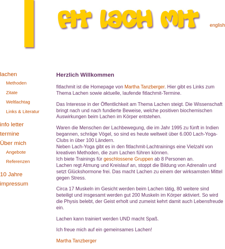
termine (9, 134)
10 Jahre (11, 174)
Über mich (13, 143)
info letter (12, 124)
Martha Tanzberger (145, 86)
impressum (14, 183)
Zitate (11, 92)
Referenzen (18, 161)
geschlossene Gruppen (128, 158)
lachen (8, 74)
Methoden (16, 82)
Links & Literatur (22, 111)
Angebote (16, 152)
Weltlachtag (18, 101)
